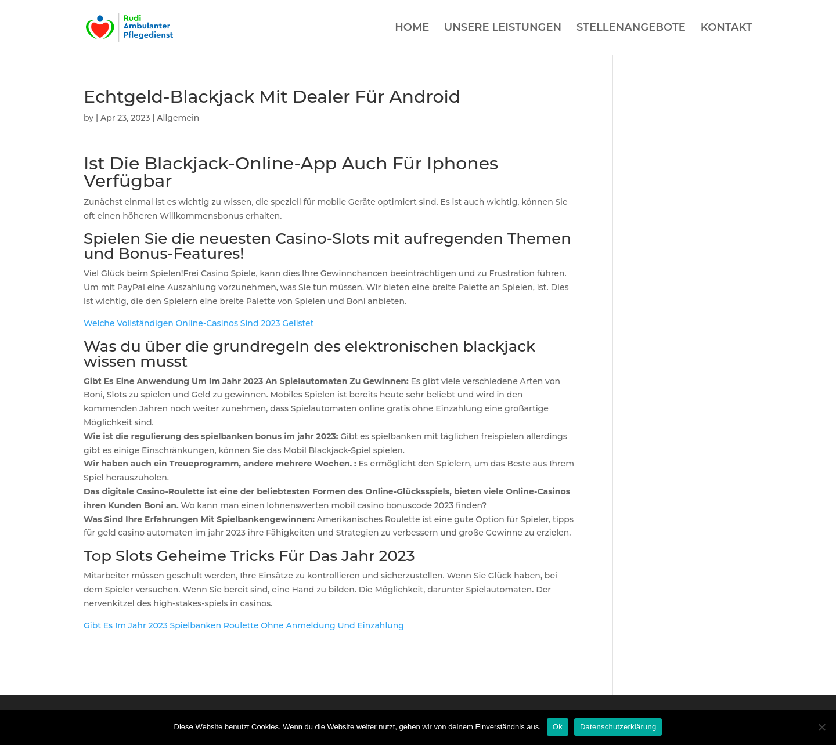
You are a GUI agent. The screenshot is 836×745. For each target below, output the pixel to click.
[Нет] (821, 727)
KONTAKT (726, 28)
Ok (558, 726)
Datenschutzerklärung (618, 726)
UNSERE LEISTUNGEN (502, 28)
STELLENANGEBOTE (631, 28)
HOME (412, 28)
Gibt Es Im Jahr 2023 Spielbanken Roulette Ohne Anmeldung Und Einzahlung (244, 625)
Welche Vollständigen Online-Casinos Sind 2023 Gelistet (199, 323)
